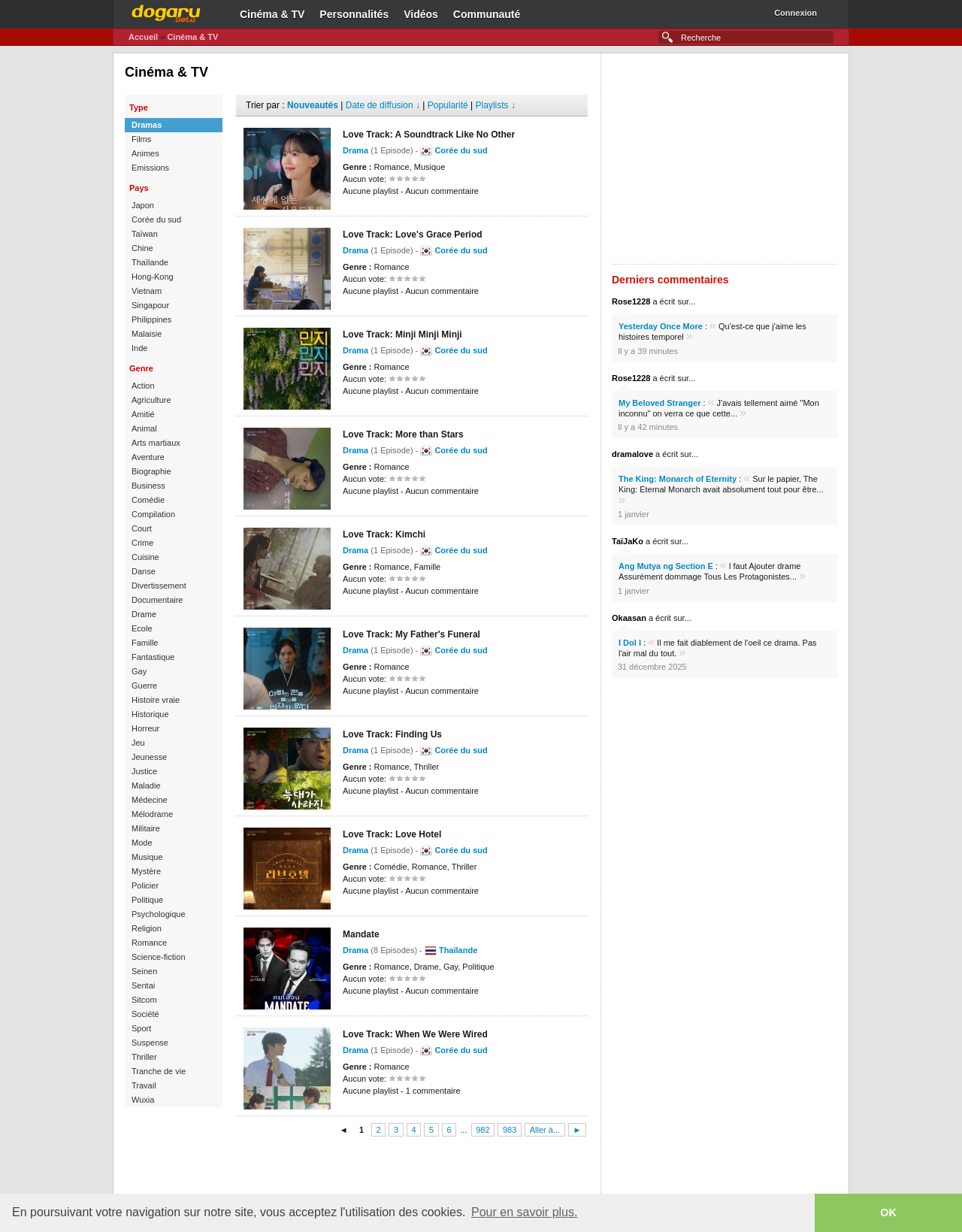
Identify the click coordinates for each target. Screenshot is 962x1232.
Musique (147, 856)
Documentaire (157, 599)
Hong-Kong (153, 276)
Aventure (148, 457)
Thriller (144, 1056)
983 (509, 1129)
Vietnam (147, 290)
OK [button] (888, 1212)
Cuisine (145, 557)
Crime (142, 542)
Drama (355, 150)
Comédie (148, 499)
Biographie (151, 471)
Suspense (150, 1042)
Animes (145, 153)
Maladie (146, 785)
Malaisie (147, 333)
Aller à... (545, 1129)
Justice (144, 771)
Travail (144, 1085)
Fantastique (153, 656)
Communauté (486, 14)
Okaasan (629, 617)
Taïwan (145, 233)
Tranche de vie (159, 1071)
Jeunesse (149, 756)
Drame (144, 614)
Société (145, 1014)
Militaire (146, 828)
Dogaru (166, 11)
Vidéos (421, 14)
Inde (139, 348)
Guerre (144, 685)
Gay (139, 671)
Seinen (144, 971)
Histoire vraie (156, 699)
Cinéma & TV (272, 14)
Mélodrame (152, 814)
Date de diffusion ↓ (383, 105)
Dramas (147, 124)
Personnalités (354, 14)
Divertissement (159, 585)
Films (141, 139)
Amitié (143, 414)
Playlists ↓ (496, 105)
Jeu (138, 742)
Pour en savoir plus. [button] (524, 1212)
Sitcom (144, 999)
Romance (149, 942)
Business (148, 485)
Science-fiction (159, 956)
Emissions (150, 167)
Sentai (143, 985)
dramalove (632, 454)
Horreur (145, 728)
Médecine (150, 799)
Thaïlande (150, 262)
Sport (141, 1028)
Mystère (146, 871)
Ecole (142, 628)
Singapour (150, 305)
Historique (150, 714)
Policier (145, 885)
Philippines (151, 319)
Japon (143, 205)
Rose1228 (631, 301)
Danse (144, 571)
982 (482, 1129)
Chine (142, 248)
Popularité (448, 105)
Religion (147, 928)
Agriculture (151, 399)
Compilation (153, 514)
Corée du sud (156, 219)
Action (143, 385)
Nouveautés (312, 105)
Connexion (795, 12)
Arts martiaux (156, 442)
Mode (142, 842)
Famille (145, 642)
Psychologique (159, 914)
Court (142, 528)
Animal (144, 428)
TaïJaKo (627, 541)
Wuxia (143, 1099)
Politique (147, 899)
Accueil (143, 36)
